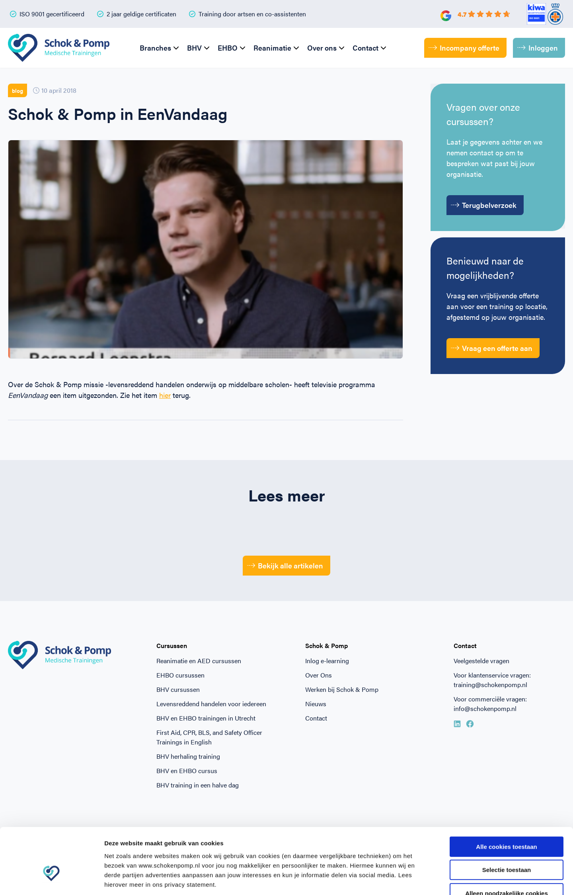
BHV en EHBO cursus (186, 770)
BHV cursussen (178, 689)
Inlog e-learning (327, 660)
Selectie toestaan (506, 821)
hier (165, 395)
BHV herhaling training (188, 756)
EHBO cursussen (180, 675)
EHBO (228, 48)
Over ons (322, 48)
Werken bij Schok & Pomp (341, 689)
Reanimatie (272, 48)
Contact (365, 48)
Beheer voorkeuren (438, 879)
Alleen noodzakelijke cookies (506, 844)
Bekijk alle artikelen (285, 565)
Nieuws (315, 703)
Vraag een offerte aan (491, 348)
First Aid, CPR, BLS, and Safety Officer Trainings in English (209, 737)
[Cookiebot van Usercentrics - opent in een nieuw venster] (51, 879)
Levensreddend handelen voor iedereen (211, 703)
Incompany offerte (464, 48)
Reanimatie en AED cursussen (198, 660)
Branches (155, 48)
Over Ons (318, 675)
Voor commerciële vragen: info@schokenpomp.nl (490, 703)
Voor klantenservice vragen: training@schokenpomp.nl (492, 679)
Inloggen (537, 48)
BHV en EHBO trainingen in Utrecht (205, 718)
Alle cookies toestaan (506, 797)
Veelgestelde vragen (481, 660)
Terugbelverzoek (483, 205)
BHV (194, 48)
